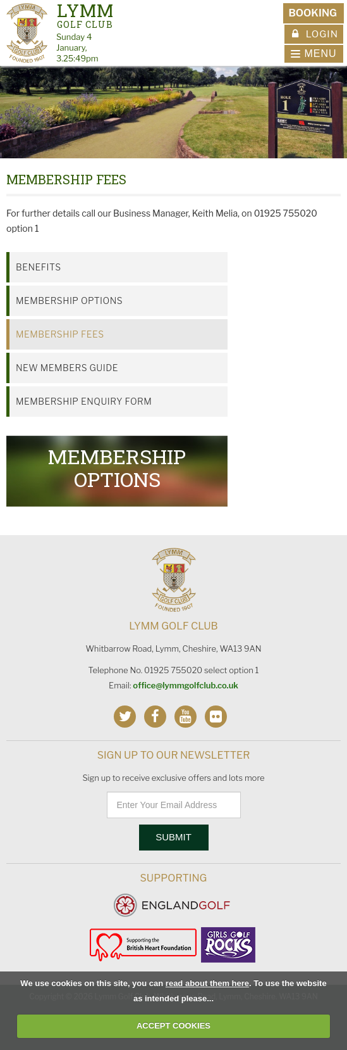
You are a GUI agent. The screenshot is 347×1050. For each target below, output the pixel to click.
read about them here (207, 983)
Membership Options (69, 300)
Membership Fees (60, 334)
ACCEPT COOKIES (173, 1025)
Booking (312, 13)
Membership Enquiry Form (84, 401)
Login (315, 34)
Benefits (38, 267)
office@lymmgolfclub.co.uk (185, 685)
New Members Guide (67, 367)
